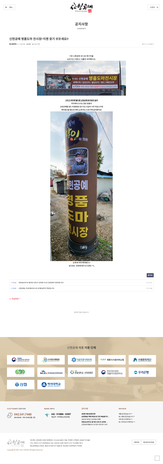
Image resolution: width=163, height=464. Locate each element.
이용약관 (136, 442)
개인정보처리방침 (148, 442)
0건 (29, 44)
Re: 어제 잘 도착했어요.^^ (127, 422)
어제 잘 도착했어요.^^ (126, 419)
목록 (150, 275)
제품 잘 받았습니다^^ (125, 414)
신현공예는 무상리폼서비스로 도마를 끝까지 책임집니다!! (36, 288)
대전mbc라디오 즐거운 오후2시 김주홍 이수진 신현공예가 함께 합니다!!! (41, 282)
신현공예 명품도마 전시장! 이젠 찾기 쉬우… (95, 424)
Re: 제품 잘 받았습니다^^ (127, 416)
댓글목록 (14, 299)
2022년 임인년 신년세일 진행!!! (91, 419)
